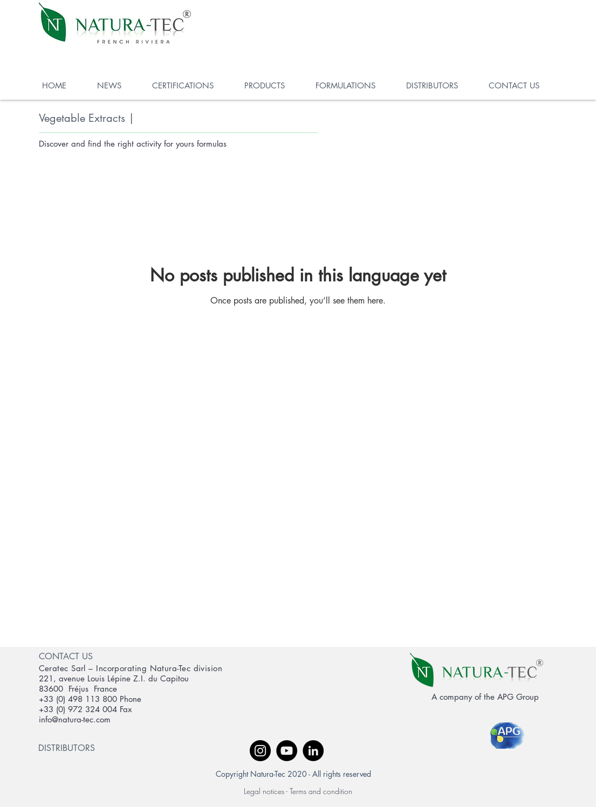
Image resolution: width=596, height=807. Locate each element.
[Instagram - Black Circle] (260, 750)
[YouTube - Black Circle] (286, 750)
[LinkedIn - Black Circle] (313, 750)
